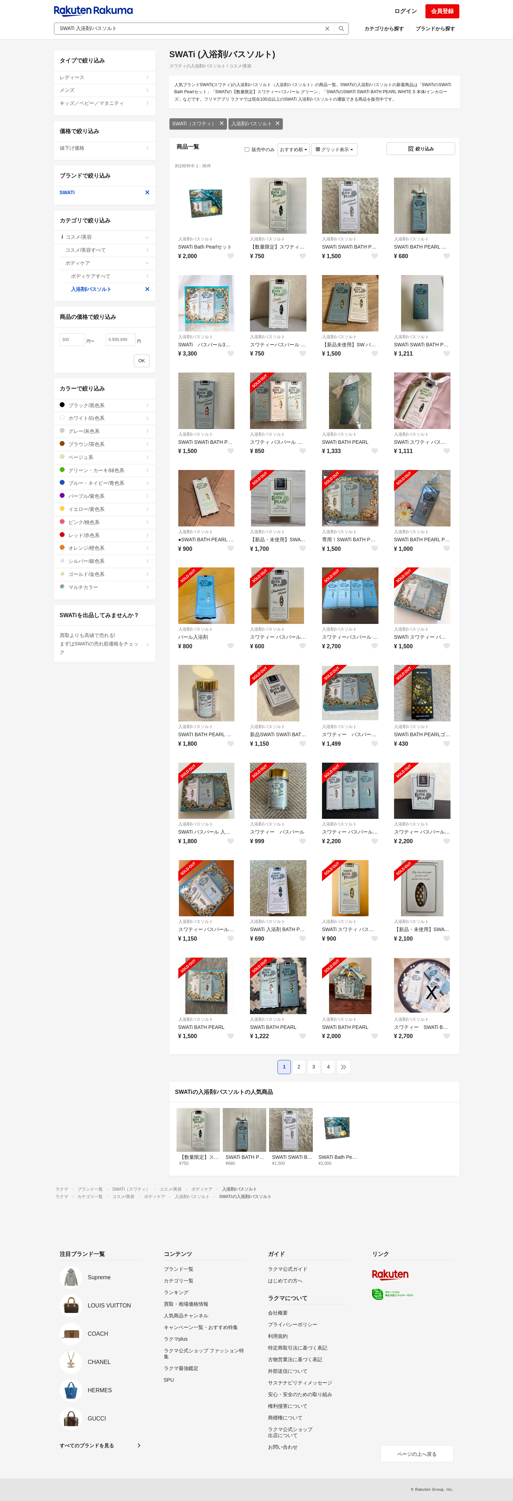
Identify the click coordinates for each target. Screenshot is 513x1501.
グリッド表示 (334, 149)
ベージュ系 (105, 457)
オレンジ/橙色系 (105, 548)
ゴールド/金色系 (105, 574)
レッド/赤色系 (105, 535)
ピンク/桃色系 (105, 522)
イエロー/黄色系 (105, 509)
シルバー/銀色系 (105, 561)
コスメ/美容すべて (107, 250)
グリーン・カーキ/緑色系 (105, 470)
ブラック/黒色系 (105, 405)
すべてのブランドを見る (87, 1445)
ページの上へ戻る (417, 1454)
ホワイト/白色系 (105, 418)
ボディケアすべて (110, 276)
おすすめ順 (293, 149)
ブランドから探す (435, 28)
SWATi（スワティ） (198, 123)
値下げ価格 (105, 148)
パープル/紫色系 (105, 496)
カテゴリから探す (384, 28)
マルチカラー (105, 587)
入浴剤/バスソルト (255, 123)
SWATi (105, 192)
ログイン (405, 11)
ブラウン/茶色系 (105, 444)
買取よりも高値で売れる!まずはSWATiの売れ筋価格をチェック (105, 643)
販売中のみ (260, 149)
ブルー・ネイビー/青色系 (105, 483)
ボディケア (107, 263)
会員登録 (442, 11)
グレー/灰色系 (105, 431)
